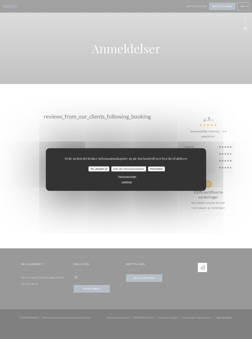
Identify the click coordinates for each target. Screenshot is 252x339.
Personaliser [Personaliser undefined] (156, 169)
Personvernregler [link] (127, 176)
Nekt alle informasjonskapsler (128, 169)
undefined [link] (126, 182)
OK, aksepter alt (98, 169)
